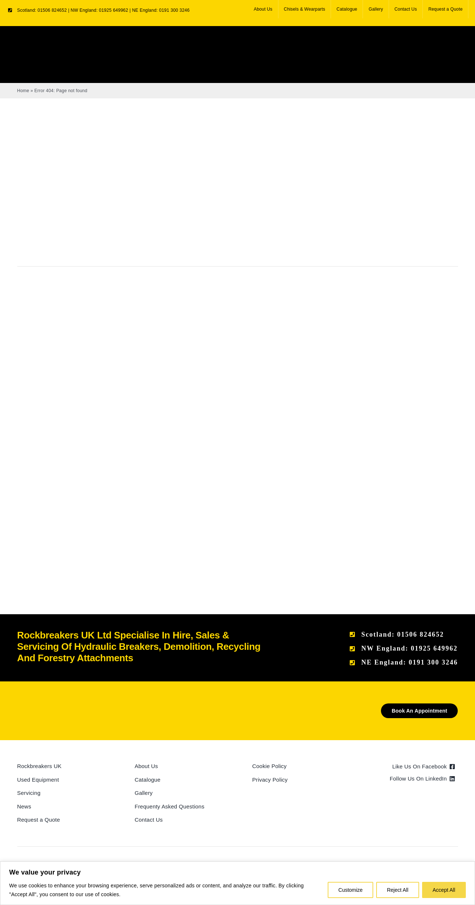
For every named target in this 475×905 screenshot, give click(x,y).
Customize (350, 890)
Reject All (397, 890)
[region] (237, 883)
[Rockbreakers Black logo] (52, 706)
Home (23, 90)
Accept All (444, 890)
